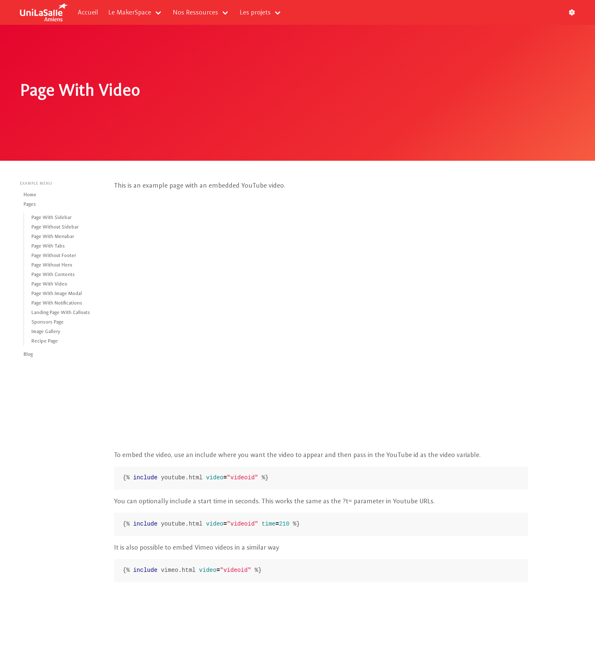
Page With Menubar (52, 236)
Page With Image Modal (56, 293)
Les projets (255, 12)
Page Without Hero (51, 265)
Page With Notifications (56, 303)
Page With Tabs (48, 246)
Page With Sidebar (51, 217)
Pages (30, 204)
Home (30, 195)
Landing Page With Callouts (60, 312)
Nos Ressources (195, 12)
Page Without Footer (53, 255)
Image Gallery (45, 331)
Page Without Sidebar (55, 227)
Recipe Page (44, 341)
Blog (28, 354)
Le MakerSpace (129, 12)
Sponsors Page (47, 322)
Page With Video (49, 284)
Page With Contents (53, 274)
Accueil (88, 12)
